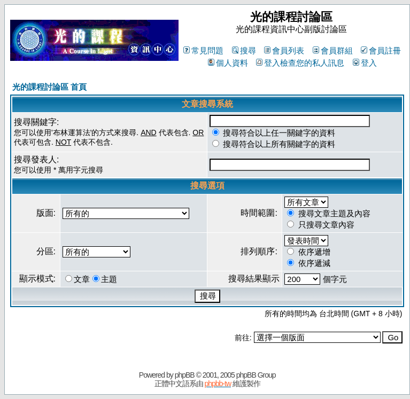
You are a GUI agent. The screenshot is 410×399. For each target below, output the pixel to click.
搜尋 (244, 50)
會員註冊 (381, 50)
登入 (365, 62)
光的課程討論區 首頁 (49, 86)
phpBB (185, 375)
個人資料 (228, 62)
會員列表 (284, 50)
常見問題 (203, 50)
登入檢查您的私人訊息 (300, 62)
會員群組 (333, 50)
